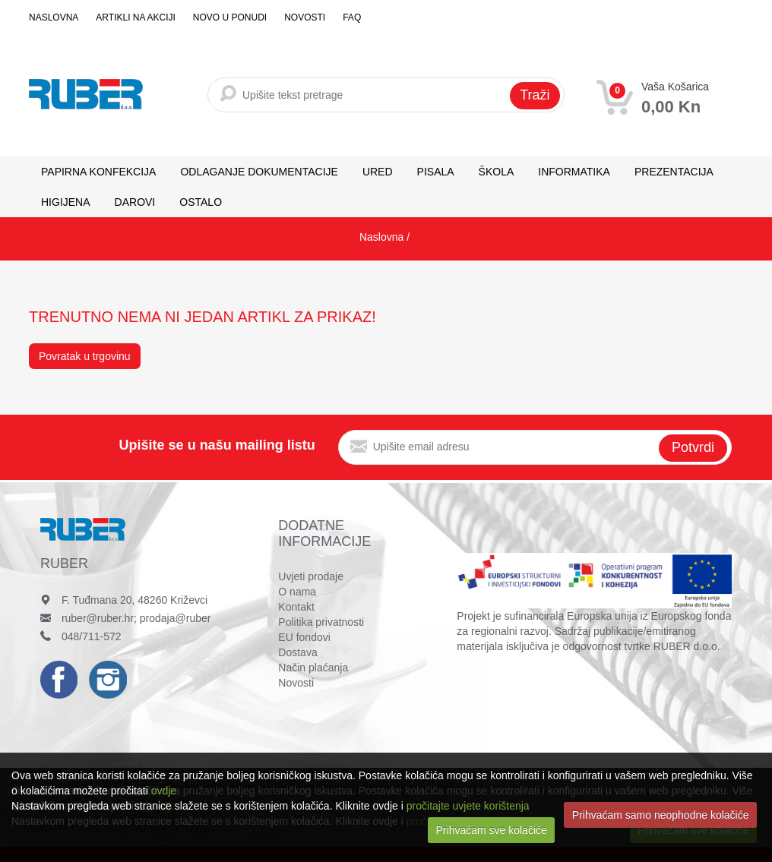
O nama (297, 592)
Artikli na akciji (135, 17)
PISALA (435, 172)
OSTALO (200, 202)
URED (377, 172)
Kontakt (296, 607)
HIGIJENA (65, 202)
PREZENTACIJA (673, 172)
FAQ (352, 17)
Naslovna (53, 17)
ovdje (163, 791)
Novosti (304, 17)
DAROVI (135, 202)
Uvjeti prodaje (310, 576)
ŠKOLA (496, 172)
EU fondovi (304, 637)
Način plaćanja (313, 667)
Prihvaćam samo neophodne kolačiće (660, 815)
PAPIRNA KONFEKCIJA (98, 172)
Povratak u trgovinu (85, 356)
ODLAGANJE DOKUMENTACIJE (258, 172)
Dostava (297, 652)
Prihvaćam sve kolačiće (491, 830)
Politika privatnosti (321, 622)
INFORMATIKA (574, 172)
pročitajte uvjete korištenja (468, 806)
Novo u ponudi (230, 17)
